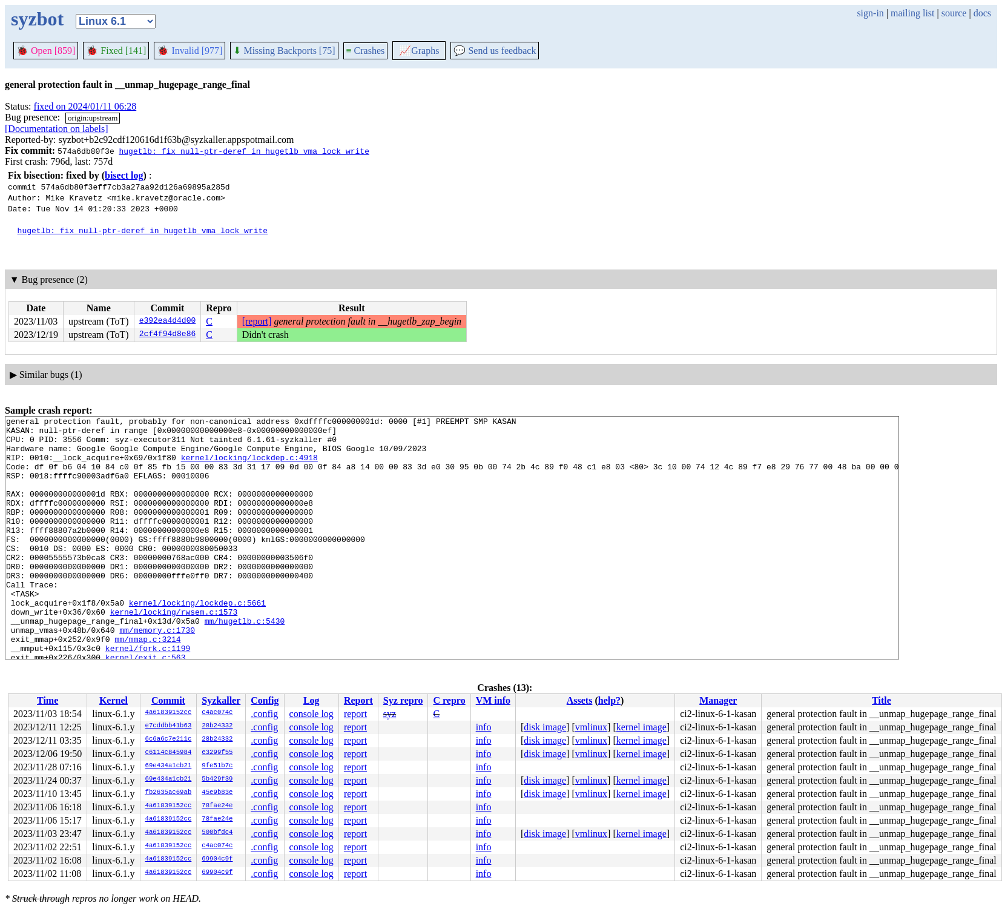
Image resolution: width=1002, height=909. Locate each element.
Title (881, 700)
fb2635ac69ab (168, 792)
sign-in (870, 13)
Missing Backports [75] (284, 50)
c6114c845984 (168, 753)
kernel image (641, 727)
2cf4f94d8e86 (167, 334)
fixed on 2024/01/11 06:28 (85, 106)
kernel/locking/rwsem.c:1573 (174, 651)
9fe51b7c (217, 766)
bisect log (124, 175)
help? (609, 700)
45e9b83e (217, 792)
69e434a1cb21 (168, 766)
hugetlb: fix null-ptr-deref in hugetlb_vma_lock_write (244, 150)
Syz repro (403, 700)
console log (311, 714)
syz (389, 714)
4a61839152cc (168, 713)
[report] (257, 321)
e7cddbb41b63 (168, 726)
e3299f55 (217, 753)
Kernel (113, 700)
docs (982, 13)
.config (264, 714)
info (484, 727)
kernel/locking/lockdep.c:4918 (249, 466)
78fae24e (217, 806)
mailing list (912, 13)
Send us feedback (494, 50)
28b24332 (217, 726)
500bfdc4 (217, 832)
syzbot (37, 19)
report (355, 714)
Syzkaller (221, 700)
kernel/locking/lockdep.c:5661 (197, 640)
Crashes (365, 50)
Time (47, 700)
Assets (580, 700)
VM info (493, 700)
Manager (718, 700)
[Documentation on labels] (56, 129)
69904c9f (217, 859)
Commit (168, 700)
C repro (449, 700)
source (954, 13)
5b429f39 (217, 779)
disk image (545, 727)
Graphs (419, 50)
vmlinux (591, 727)
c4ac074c (217, 713)
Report (358, 700)
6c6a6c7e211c (168, 739)
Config (265, 700)
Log (311, 700)
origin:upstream (92, 117)
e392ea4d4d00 (167, 321)
